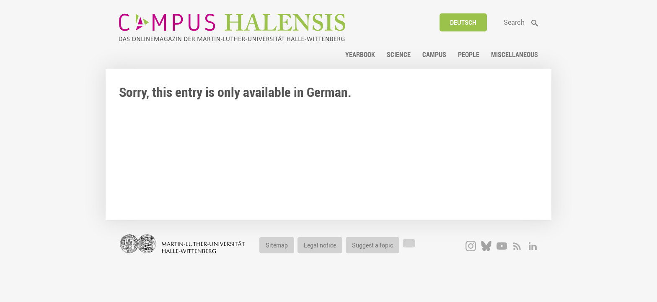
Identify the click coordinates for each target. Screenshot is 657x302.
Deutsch (463, 22)
